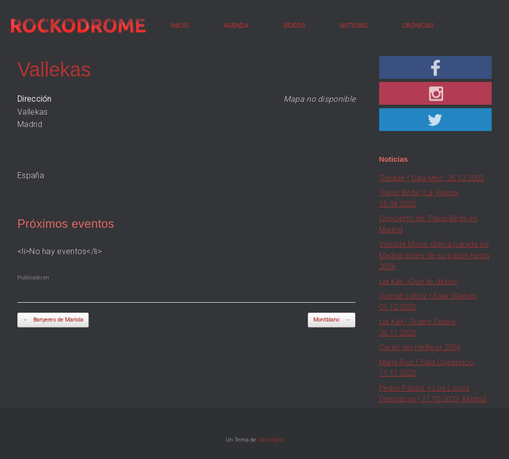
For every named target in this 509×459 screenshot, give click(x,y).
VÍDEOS (294, 25)
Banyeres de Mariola (53, 320)
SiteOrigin (270, 439)
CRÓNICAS (417, 25)
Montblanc (331, 320)
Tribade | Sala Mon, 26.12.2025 (431, 178)
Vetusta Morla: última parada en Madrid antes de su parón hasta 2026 (434, 255)
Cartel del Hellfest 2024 (419, 347)
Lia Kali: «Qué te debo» (418, 281)
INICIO (180, 25)
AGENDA (236, 25)
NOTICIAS (353, 25)
